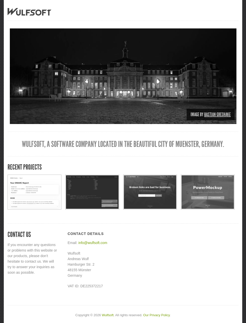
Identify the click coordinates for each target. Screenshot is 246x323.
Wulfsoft (108, 315)
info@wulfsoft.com (92, 243)
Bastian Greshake (217, 114)
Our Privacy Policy (156, 315)
